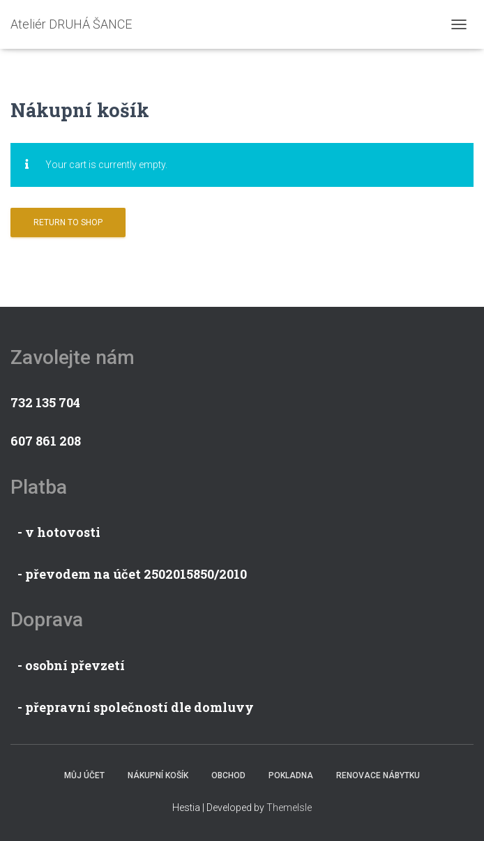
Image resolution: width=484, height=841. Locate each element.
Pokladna (291, 775)
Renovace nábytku (378, 775)
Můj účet (84, 775)
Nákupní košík (158, 775)
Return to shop (68, 222)
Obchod (228, 775)
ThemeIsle (289, 807)
